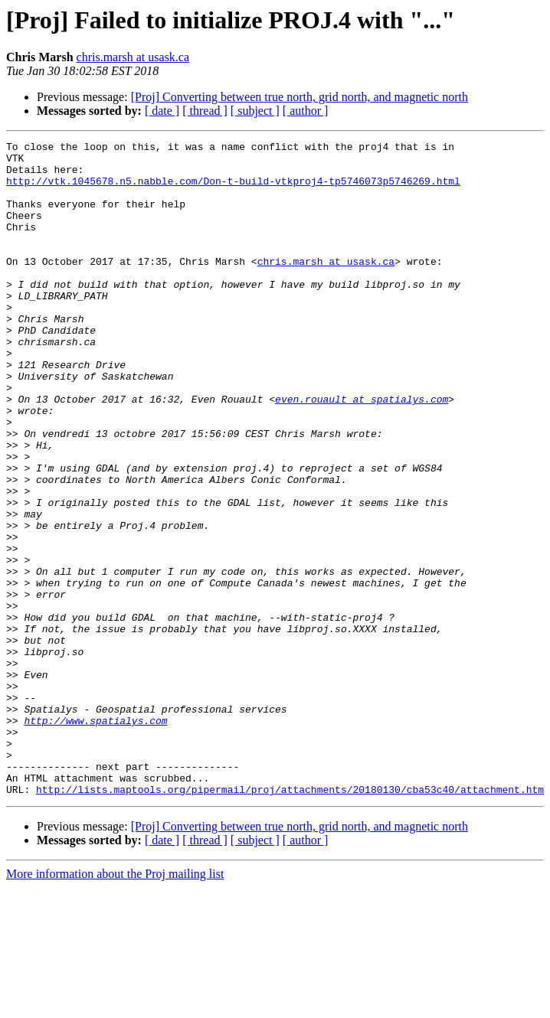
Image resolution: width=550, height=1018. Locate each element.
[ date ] (162, 110)
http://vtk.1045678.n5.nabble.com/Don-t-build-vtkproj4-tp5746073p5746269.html (233, 190)
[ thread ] (205, 110)
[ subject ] (255, 110)
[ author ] (306, 110)
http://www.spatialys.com (95, 837)
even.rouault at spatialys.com (361, 451)
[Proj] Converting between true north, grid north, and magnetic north (299, 96)
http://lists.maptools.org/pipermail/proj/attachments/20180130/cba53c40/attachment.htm (290, 920)
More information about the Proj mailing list (115, 1004)
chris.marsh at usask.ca (133, 57)
